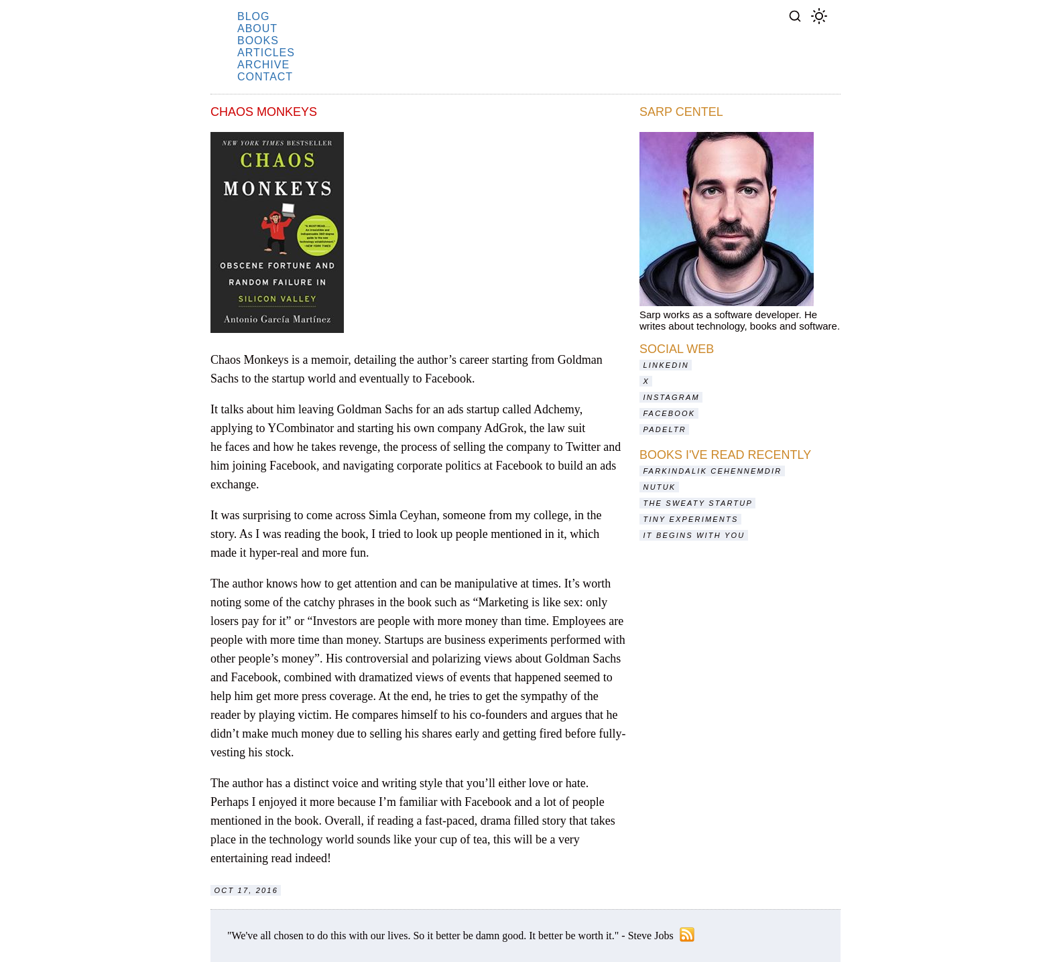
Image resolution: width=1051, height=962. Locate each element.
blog (253, 16)
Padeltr (665, 429)
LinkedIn (666, 365)
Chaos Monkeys (263, 112)
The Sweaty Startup (698, 503)
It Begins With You (694, 535)
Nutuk (659, 487)
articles (266, 52)
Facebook (669, 413)
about (257, 28)
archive (263, 64)
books (258, 40)
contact (265, 76)
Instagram (671, 397)
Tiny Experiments (691, 519)
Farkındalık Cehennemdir (712, 471)
